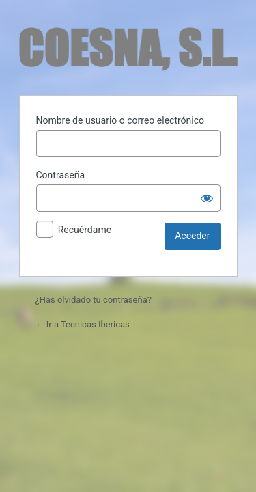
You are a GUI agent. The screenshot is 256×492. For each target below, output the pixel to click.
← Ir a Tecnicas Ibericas (82, 324)
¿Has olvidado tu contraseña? (93, 300)
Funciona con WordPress (128, 49)
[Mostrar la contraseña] (207, 198)
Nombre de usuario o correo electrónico (120, 120)
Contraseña (60, 174)
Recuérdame (84, 229)
